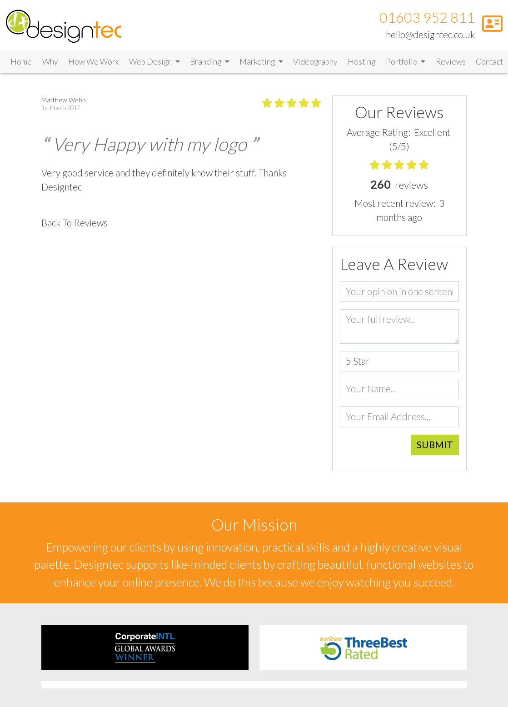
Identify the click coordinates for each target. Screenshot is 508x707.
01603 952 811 (427, 17)
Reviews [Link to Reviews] (451, 61)
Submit (435, 444)
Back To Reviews (74, 222)
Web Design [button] (151, 61)
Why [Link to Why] (50, 61)
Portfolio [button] (402, 61)
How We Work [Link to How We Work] (93, 61)
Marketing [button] (257, 61)
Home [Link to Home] (21, 61)
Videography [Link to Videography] (315, 61)
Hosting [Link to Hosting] (361, 61)
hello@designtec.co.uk (430, 34)
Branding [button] (206, 61)
